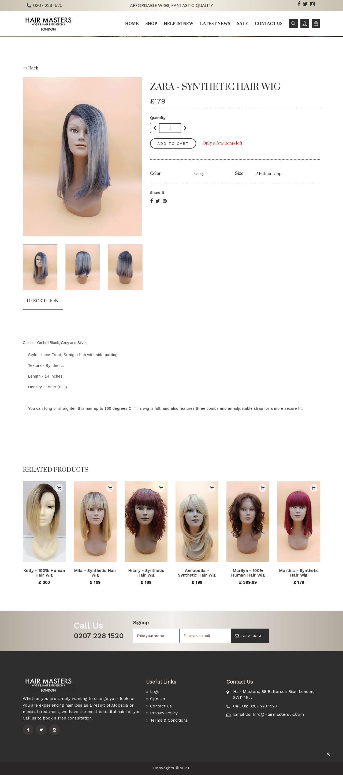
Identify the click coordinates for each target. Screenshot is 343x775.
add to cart (173, 143)
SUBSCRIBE (248, 636)
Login (155, 691)
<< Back (30, 68)
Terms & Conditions (169, 720)
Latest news (215, 23)
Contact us (268, 23)
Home (132, 23)
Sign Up (157, 698)
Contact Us (161, 706)
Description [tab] (42, 301)
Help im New (178, 23)
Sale (242, 23)
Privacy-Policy (164, 713)
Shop (151, 23)
